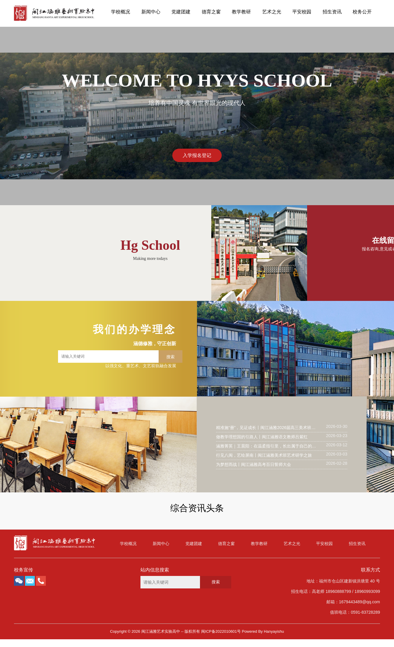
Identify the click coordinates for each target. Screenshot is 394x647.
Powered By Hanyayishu (263, 631)
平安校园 (301, 11)
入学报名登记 (197, 155)
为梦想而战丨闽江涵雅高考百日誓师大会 (253, 464)
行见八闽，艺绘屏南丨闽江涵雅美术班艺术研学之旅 (264, 455)
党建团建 (180, 11)
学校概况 (120, 11)
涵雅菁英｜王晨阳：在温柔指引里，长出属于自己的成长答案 (267, 446)
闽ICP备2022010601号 (221, 631)
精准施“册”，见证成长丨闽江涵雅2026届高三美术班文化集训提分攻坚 (267, 427)
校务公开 (362, 11)
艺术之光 (271, 11)
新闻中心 (150, 11)
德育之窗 (211, 11)
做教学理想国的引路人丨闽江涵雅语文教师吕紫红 (262, 436)
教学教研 (241, 11)
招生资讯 (332, 11)
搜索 (170, 356)
